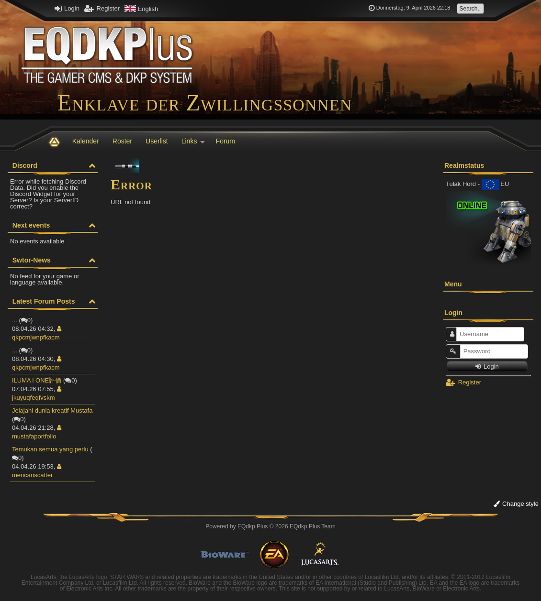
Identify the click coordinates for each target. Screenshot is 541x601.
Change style (516, 503)
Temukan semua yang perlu (50, 449)
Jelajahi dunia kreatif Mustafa (52, 410)
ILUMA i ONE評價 (36, 380)
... (14, 320)
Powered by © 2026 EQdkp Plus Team (270, 526)
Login (67, 8)
